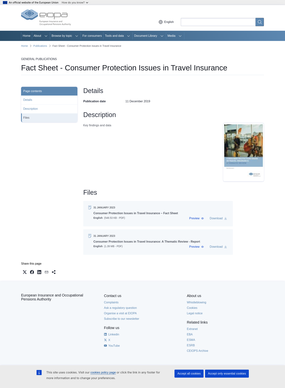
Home (27, 35)
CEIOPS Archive (197, 350)
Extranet (192, 328)
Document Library (145, 35)
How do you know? (75, 2)
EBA (190, 334)
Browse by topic (62, 35)
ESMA (191, 339)
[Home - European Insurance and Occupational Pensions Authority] (46, 17)
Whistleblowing (196, 302)
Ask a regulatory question (120, 307)
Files (26, 117)
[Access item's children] (46, 36)
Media (172, 35)
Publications (40, 45)
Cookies (192, 307)
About (37, 35)
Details (27, 99)
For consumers (92, 35)
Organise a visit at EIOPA (120, 313)
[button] (196, 218)
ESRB (191, 345)
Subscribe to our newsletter (121, 318)
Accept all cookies (189, 373)
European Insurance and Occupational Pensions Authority (52, 297)
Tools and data (114, 35)
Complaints (111, 302)
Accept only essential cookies (227, 373)
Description (30, 108)
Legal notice (194, 313)
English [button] (166, 22)
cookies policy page (103, 372)
